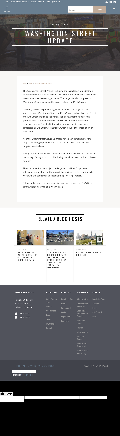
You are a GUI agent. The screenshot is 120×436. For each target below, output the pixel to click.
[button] (57, 2)
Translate (27, 374)
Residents (65, 321)
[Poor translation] (9, 394)
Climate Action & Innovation (83, 305)
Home (24, 83)
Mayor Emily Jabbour (41, 366)
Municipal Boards (80, 337)
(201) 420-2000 (24, 313)
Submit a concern (22, 2)
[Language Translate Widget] (24, 371)
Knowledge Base (67, 299)
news (13, 2)
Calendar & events (37, 2)
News (30, 83)
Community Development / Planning (82, 313)
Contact (49, 328)
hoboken (19, 366)
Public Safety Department (82, 345)
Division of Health (81, 322)
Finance (80, 327)
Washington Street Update (43, 83)
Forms (48, 2)
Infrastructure (82, 332)
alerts (7, 2)
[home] (7, 9)
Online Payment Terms (52, 300)
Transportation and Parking (82, 352)
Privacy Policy (89, 366)
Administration (82, 299)
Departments (51, 310)
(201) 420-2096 (24, 317)
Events (48, 319)
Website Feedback (102, 366)
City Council (50, 323)
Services (49, 306)
